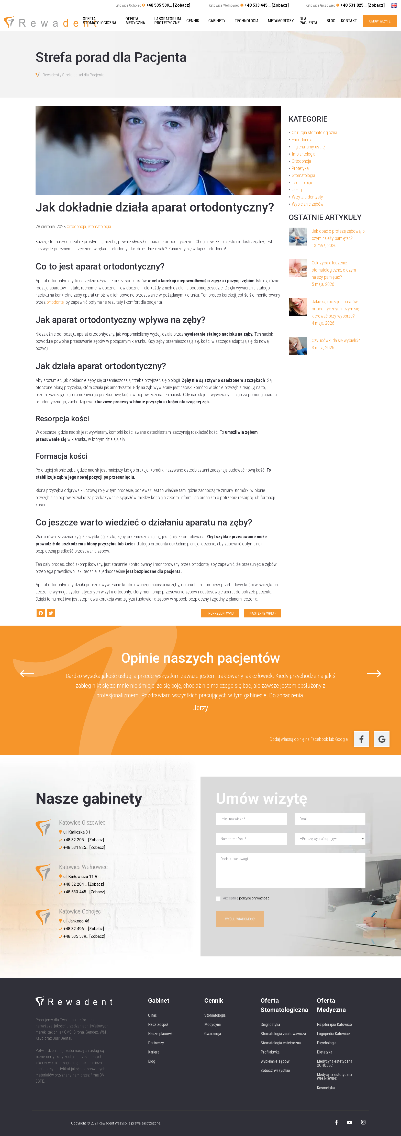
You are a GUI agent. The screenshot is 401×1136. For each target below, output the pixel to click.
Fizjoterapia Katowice (334, 1024)
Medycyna (212, 1024)
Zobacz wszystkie (275, 1070)
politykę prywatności (254, 898)
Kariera (153, 1052)
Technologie (302, 182)
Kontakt (349, 21)
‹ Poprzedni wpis (220, 613)
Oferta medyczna (135, 21)
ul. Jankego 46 (76, 921)
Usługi (297, 189)
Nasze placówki (160, 1033)
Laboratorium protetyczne (167, 21)
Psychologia (326, 1042)
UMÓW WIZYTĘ (380, 21)
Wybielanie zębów (308, 204)
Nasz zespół (158, 1024)
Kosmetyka (326, 1087)
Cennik (192, 21)
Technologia (247, 21)
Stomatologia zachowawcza (283, 1033)
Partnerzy (156, 1042)
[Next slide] (374, 673)
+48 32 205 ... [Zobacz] (83, 839)
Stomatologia (99, 226)
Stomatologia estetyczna (281, 1042)
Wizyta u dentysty (307, 197)
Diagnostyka (270, 1024)
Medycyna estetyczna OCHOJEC (334, 1063)
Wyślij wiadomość (240, 919)
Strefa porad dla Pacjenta (83, 75)
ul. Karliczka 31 (76, 832)
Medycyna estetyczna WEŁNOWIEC (334, 1076)
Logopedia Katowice (333, 1033)
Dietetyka (324, 1052)
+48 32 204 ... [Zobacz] (83, 884)
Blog (331, 21)
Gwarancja (212, 1033)
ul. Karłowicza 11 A (80, 876)
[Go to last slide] (27, 673)
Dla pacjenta (308, 21)
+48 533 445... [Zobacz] (266, 5)
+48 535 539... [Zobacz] (168, 5)
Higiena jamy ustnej (309, 146)
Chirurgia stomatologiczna (314, 132)
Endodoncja (302, 139)
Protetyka (300, 168)
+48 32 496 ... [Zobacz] (83, 928)
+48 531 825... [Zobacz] (362, 5)
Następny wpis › (263, 613)
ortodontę (55, 302)
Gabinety (217, 21)
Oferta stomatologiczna (99, 21)
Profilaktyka (270, 1052)
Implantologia (303, 154)
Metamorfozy (281, 21)
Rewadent (51, 75)
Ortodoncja (76, 226)
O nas (152, 1015)
